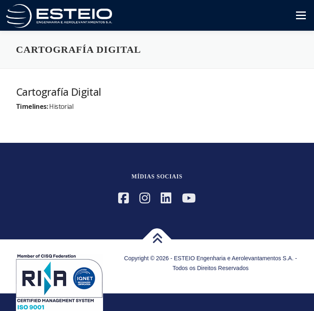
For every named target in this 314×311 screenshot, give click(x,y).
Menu (300, 15)
